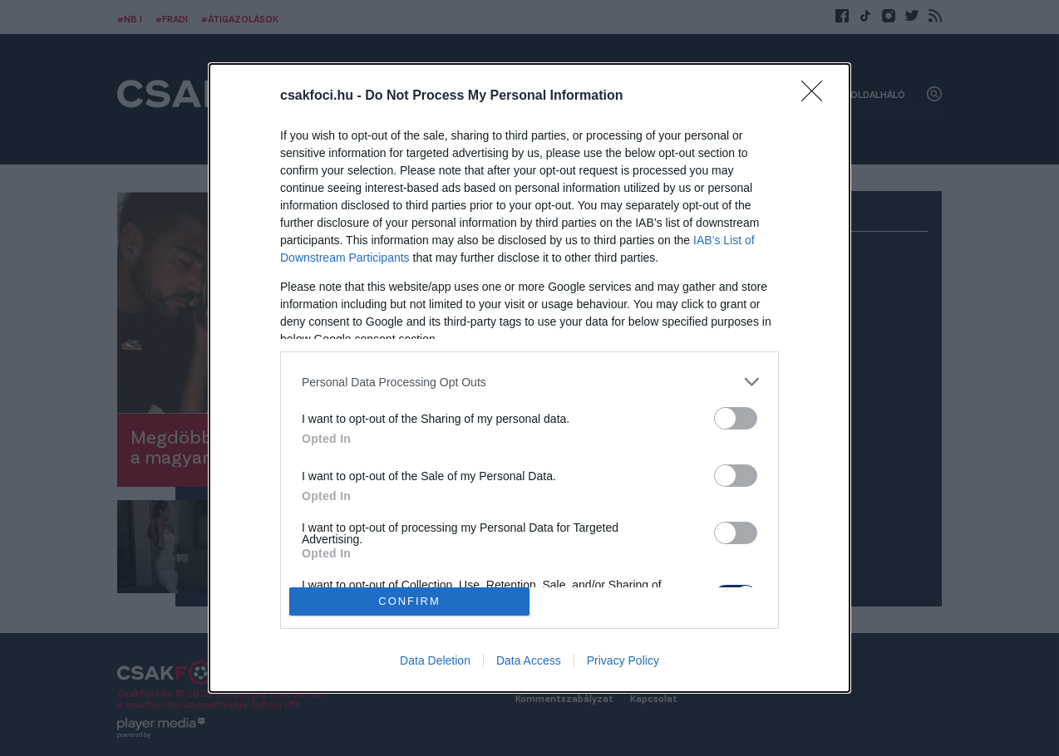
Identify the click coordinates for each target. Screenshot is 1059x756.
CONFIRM (409, 602)
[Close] (817, 96)
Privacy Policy (623, 660)
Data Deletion (435, 660)
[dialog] (529, 378)
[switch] (735, 418)
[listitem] (529, 381)
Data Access (528, 660)
